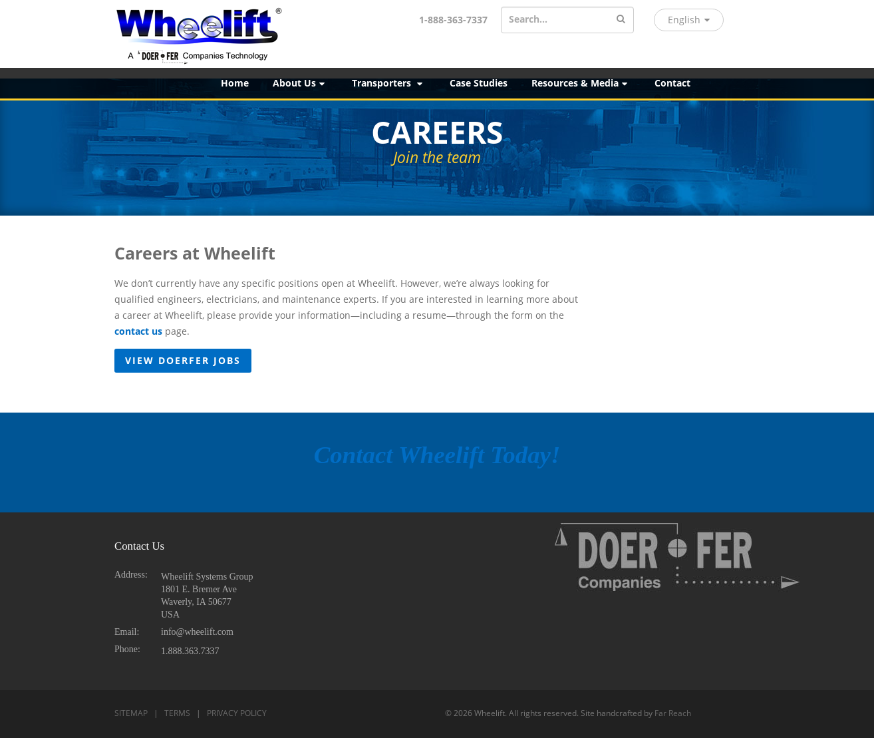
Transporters (388, 83)
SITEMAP (131, 713)
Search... (528, 19)
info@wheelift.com (197, 632)
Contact (672, 83)
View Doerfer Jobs (183, 360)
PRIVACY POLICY (237, 713)
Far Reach (673, 713)
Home (235, 83)
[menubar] (541, 83)
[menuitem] (235, 83)
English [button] (689, 19)
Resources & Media (580, 83)
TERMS (177, 713)
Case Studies (479, 83)
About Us (300, 83)
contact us (138, 331)
